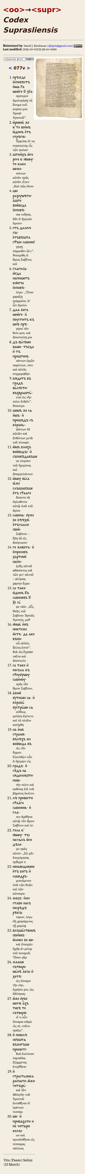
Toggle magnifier (33, 59)
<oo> (14, 9)
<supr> (46, 9)
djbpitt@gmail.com (60, 45)
